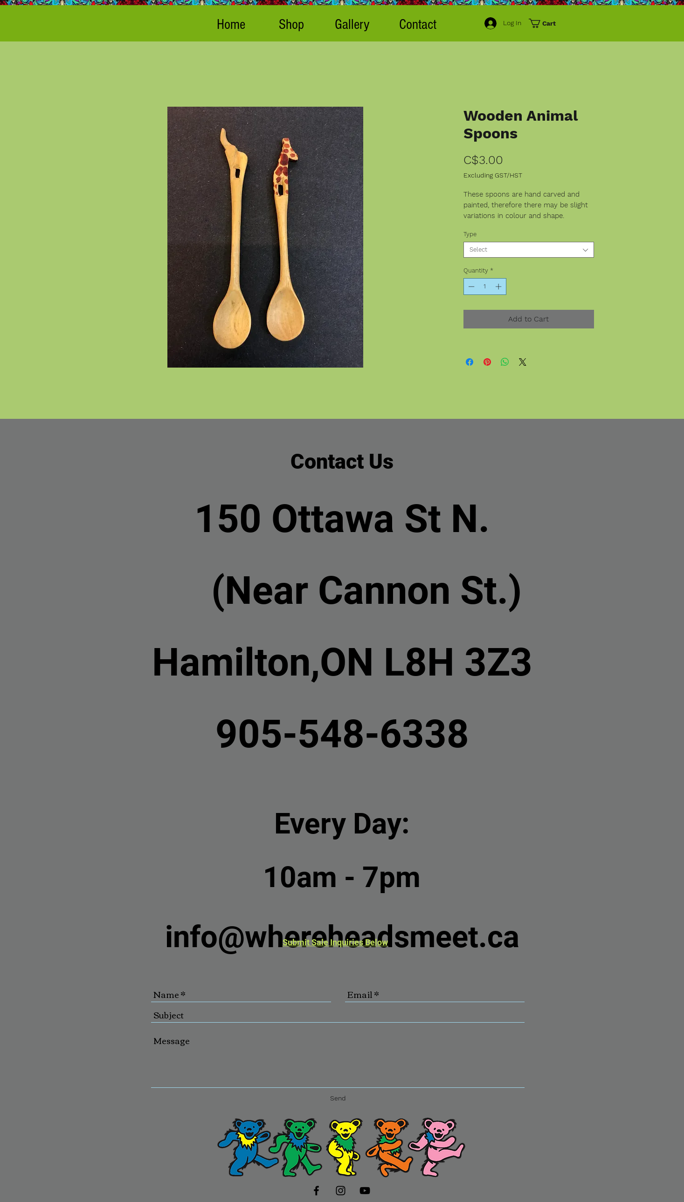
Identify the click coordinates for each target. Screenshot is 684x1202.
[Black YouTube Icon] (365, 1190)
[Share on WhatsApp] (505, 362)
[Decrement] (470, 286)
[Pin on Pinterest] (487, 362)
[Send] (338, 1098)
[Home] (231, 24)
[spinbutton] (485, 286)
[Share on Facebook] (469, 362)
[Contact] (418, 24)
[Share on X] (522, 362)
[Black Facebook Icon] (316, 1190)
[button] (291, 24)
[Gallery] (352, 24)
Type (470, 234)
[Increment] (499, 286)
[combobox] (528, 250)
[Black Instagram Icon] (340, 1190)
